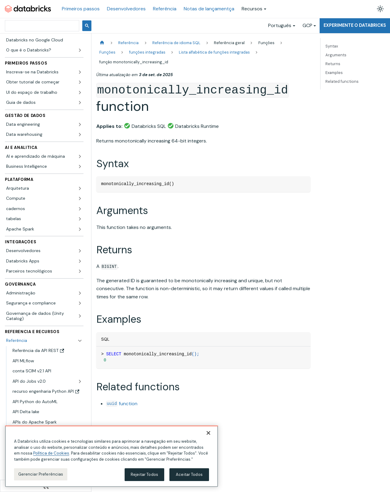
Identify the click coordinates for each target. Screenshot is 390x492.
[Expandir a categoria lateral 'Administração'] (80, 293)
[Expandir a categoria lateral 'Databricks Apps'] (80, 261)
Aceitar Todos (189, 477)
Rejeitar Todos (144, 477)
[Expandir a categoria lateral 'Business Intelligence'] (80, 166)
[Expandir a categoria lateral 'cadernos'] (80, 208)
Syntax (331, 46)
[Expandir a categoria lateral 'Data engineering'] (80, 124)
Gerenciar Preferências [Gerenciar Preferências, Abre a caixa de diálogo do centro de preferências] (40, 477)
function (121, 403)
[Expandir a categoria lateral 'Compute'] (80, 198)
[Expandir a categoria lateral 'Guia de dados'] (80, 102)
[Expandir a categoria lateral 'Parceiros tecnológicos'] (80, 271)
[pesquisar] (41, 25)
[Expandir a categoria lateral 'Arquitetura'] (80, 188)
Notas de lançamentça (209, 8)
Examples (334, 72)
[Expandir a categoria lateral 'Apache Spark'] (80, 229)
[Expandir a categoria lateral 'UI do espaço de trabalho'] (80, 92)
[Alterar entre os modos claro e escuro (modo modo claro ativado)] (380, 9)
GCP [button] (307, 25)
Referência (164, 8)
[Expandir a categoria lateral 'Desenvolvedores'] (80, 250)
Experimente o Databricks (355, 25)
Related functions (342, 81)
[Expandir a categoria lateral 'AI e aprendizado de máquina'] (80, 156)
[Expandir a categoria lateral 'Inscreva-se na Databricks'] (80, 72)
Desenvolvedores (126, 8)
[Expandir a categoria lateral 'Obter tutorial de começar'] (80, 82)
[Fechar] (208, 436)
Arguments (335, 55)
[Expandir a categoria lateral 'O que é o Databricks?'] (80, 50)
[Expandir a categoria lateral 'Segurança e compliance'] (80, 303)
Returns (332, 63)
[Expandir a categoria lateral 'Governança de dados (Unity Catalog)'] (80, 316)
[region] (111, 459)
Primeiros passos (81, 8)
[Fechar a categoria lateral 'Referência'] (80, 340)
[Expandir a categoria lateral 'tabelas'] (80, 218)
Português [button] (279, 25)
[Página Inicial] (102, 42)
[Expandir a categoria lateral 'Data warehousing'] (80, 134)
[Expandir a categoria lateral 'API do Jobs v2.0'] (80, 381)
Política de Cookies (51, 456)
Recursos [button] (252, 8)
